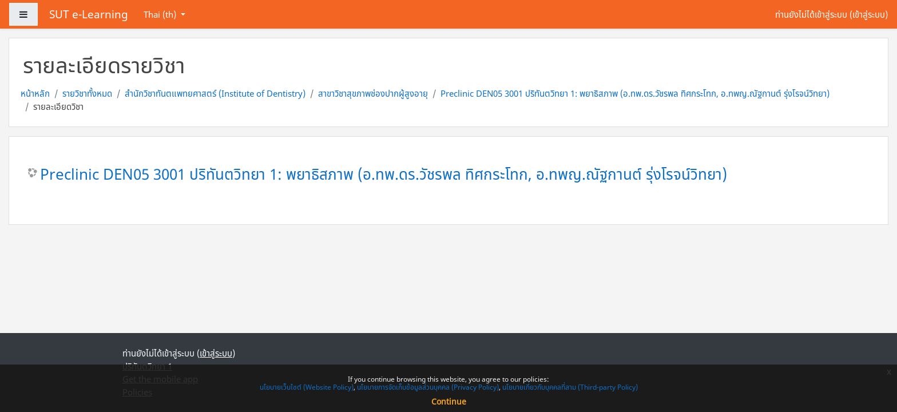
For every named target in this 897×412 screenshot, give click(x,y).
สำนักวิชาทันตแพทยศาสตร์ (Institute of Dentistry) (215, 93)
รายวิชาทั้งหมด (87, 93)
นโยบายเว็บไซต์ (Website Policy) (307, 387)
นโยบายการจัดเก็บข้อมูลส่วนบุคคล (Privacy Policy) (428, 387)
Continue (448, 401)
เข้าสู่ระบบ (868, 14)
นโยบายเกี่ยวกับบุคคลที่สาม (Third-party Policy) (570, 387)
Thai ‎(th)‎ (161, 14)
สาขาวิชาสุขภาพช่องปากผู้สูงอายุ (373, 93)
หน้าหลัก (35, 93)
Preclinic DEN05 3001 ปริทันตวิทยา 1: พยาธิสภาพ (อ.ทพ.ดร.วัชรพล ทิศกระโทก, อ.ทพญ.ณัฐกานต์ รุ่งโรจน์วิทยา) (634, 93)
